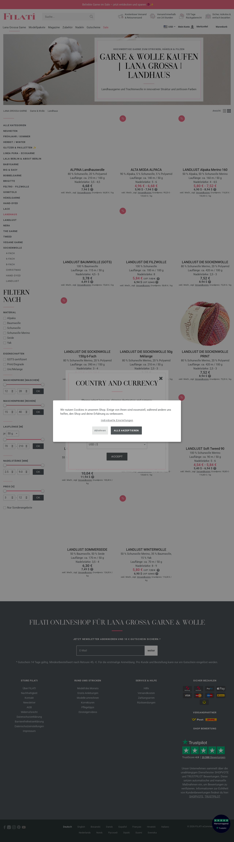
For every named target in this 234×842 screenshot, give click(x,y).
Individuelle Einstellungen (117, 420)
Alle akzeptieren (126, 430)
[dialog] (117, 421)
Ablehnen (100, 430)
